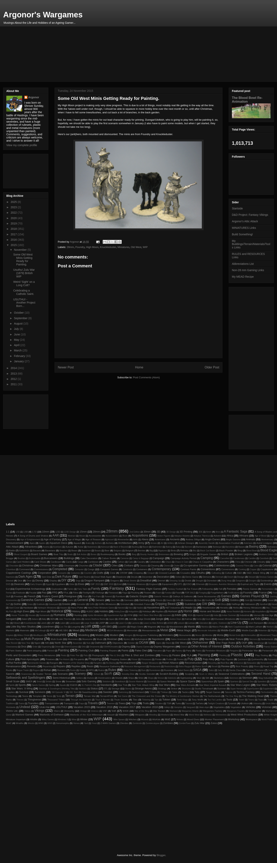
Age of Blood (261, 536)
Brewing (178, 554)
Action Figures (164, 536)
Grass (30, 604)
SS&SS (73, 685)
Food (178, 592)
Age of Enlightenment (30, 539)
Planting (223, 655)
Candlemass (239, 558)
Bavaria (37, 550)
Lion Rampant (256, 623)
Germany (144, 600)
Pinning (164, 655)
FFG (54, 592)
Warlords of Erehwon (52, 714)
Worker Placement (214, 719)
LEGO (170, 623)
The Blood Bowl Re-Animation (247, 99)
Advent (217, 535)
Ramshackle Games (36, 663)
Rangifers (98, 663)
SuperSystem (253, 689)
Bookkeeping (107, 554)
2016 (14, 239)
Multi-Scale (56, 639)
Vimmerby (69, 711)
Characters (222, 561)
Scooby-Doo (128, 674)
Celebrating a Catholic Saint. (23, 292)
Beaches (63, 551)
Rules (112, 670)
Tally (197, 692)
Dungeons (240, 581)
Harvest (121, 608)
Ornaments (94, 647)
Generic (99, 600)
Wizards (145, 719)
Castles (107, 561)
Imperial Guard (203, 615)
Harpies (63, 608)
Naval (208, 639)
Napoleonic (158, 639)
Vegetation (236, 707)
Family (95, 588)
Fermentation (268, 589)
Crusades (185, 573)
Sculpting (189, 674)
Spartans (234, 681)
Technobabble (267, 692)
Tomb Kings (182, 700)
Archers (98, 543)
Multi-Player (14, 639)
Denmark (219, 577)
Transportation (52, 703)
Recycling (212, 663)
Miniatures (123, 247)
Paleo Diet (141, 650)
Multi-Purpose (33, 639)
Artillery (170, 543)
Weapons (140, 714)
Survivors (39, 692)
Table (174, 692)
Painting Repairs (108, 650)
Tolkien (166, 699)
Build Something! (242, 234)
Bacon (145, 547)
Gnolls (208, 600)
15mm (83, 531)
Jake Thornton (65, 619)
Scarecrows (26, 674)
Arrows (153, 543)
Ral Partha (15, 662)
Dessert (252, 577)
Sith (207, 678)
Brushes (21, 558)
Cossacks (62, 573)
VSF (104, 711)
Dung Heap (226, 581)
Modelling (83, 635)
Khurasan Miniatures (224, 619)
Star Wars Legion (240, 684)
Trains (21, 703)
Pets (86, 655)
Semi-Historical (61, 677)
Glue (199, 600)
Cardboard (56, 561)
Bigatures (162, 551)
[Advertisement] (125, 54)
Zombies (168, 723)
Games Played (250, 596)
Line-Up (236, 622)
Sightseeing (186, 678)
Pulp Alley (208, 659)
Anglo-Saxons (233, 539)
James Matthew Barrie (95, 619)
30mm (147, 531)
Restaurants (154, 666)
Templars (37, 696)
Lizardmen (48, 626)
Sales (211, 670)
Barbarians (201, 546)
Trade (270, 699)
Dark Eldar (46, 577)
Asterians (248, 543)
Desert (230, 577)
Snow (58, 681)
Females (232, 588)
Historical (56, 611)
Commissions (41, 569)
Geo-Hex (115, 600)
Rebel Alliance (170, 662)
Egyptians (60, 584)
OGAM (143, 642)
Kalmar (188, 619)
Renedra (32, 666)
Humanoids (44, 615)
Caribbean (93, 561)
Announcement (14, 542)
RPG (91, 670)
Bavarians (50, 550)
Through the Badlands (81, 700)
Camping (206, 558)
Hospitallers (260, 611)
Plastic (237, 654)
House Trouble (18, 615)
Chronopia (69, 565)
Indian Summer (229, 615)
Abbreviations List (243, 263)
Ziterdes (124, 723)
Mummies (73, 639)
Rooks (73, 670)
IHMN (178, 615)
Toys (260, 699)
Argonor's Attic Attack (245, 221)
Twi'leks (200, 703)
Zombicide (137, 723)
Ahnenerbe (123, 539)
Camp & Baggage (141, 558)
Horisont (172, 611)
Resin (90, 666)
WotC (9, 723)
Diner (29, 581)
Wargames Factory (212, 711)
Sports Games (38, 685)
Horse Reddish (233, 611)
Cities (114, 565)
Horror (188, 611)
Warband (174, 711)
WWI (40, 723)
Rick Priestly (242, 666)
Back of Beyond (120, 547)
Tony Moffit (197, 699)
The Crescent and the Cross (146, 696)
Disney (39, 580)
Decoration (163, 576)
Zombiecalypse (152, 723)
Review (225, 666)
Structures (186, 689)
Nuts (88, 643)
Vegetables (219, 707)
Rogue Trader (22, 670)
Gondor (257, 600)
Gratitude (40, 604)
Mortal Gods (234, 635)
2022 (14, 212)
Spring (52, 685)
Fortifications (234, 593)
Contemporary (161, 569)
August (18, 323)
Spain (220, 681)
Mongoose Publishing (147, 635)
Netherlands (267, 639)
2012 (14, 378)
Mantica (204, 627)
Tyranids (232, 703)
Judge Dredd (143, 619)
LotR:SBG (106, 626)
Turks (178, 703)
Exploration (57, 589)
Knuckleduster (108, 247)
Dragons (114, 580)
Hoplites (160, 611)
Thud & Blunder (102, 700)
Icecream (167, 615)
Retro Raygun (185, 666)
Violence (95, 711)
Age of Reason (93, 539)
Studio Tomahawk (204, 688)
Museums (87, 639)
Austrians (57, 547)
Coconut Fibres (243, 566)
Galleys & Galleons (183, 596)
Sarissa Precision (255, 670)
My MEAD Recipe (243, 276)
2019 (14, 223)
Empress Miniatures (136, 584)
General (82, 600)
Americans (160, 539)
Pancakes (157, 651)
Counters (88, 573)
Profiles (169, 659)
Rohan (47, 670)
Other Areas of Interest (206, 646)
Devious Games (266, 577)
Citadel (97, 565)
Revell (214, 666)
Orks (84, 647)
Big (151, 550)
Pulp (191, 659)
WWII (49, 723)
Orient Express (71, 647)
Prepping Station (118, 659)
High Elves (23, 611)
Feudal (32, 592)
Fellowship (207, 589)
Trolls (146, 703)
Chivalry (261, 561)
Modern (114, 635)
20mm (96, 531)
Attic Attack (12, 546)
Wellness (207, 715)
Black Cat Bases (207, 551)
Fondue (168, 593)
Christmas (28, 565)
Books (121, 554)
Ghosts (159, 600)
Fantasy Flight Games (148, 588)
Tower (241, 700)
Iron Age (269, 615)
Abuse (82, 536)
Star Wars (164, 684)
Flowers (148, 592)
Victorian (266, 707)
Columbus (10, 569)
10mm (45, 531)
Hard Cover (14, 608)
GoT (8, 604)
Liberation (203, 623)
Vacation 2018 (149, 707)
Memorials (132, 630)
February (20, 356)
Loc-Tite (63, 627)
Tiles (135, 699)
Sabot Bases (183, 670)
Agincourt (109, 539)
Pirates (176, 655)
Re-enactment (127, 662)
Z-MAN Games (108, 723)
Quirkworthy (257, 659)
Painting (63, 650)
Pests (63, 655)
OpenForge (258, 643)
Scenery (80, 673)
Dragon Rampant (94, 580)
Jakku (78, 619)
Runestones (154, 670)
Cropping (138, 573)
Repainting (48, 666)
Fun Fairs (96, 596)
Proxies (180, 659)
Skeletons (219, 678)
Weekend (165, 715)
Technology (12, 696)
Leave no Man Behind (153, 623)
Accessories (95, 535)
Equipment (167, 584)
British (224, 554)
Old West (136, 247)
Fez (44, 592)
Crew (112, 573)
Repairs (60, 666)
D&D (239, 573)
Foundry (80, 247)
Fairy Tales (82, 589)
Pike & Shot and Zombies (140, 655)
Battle (12, 550)
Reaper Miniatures (150, 663)
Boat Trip (58, 554)
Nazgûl (221, 639)
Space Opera (187, 681)
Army (141, 542)
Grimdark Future (142, 604)
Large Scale (89, 623)
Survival (23, 692)
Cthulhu (200, 572)
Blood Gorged (20, 554)
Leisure (181, 623)
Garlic (70, 600)
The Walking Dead (253, 696)
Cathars (120, 562)
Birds (173, 550)
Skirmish (247, 677)
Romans (61, 670)
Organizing (46, 647)
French (31, 596)
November (20, 249)
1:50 (18, 532)
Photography (98, 655)
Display (53, 580)
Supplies (10, 692)
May (17, 339)
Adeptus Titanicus (202, 536)
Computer (79, 569)
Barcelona (230, 547)
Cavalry (141, 561)
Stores (128, 689)
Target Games (213, 692)
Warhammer (255, 711)
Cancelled (224, 558)
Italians (35, 619)
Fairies (70, 589)
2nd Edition (135, 532)
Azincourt (105, 547)
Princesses (146, 659)
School (97, 674)
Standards (106, 684)
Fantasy (116, 588)
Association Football (229, 543)
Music (100, 639)
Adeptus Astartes (182, 536)
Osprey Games (143, 647)
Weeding (153, 715)
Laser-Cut (123, 623)
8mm (218, 532)
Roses (82, 670)
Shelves (90, 678)
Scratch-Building (168, 673)
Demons (207, 576)
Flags (124, 593)
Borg (134, 554)
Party (189, 650)
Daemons (10, 577)
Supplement (268, 689)
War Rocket (159, 711)
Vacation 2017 (127, 707)
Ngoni (37, 643)
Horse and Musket (210, 611)
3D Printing (186, 531)
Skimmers (233, 678)
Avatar (80, 547)
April (17, 345)
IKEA (190, 615)
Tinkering (146, 700)
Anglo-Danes (212, 539)
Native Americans (179, 639)
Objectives (117, 643)
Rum (143, 670)
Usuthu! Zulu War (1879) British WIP (24, 273)
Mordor (208, 635)
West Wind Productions (244, 714)
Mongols (128, 635)
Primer (134, 659)
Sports (22, 684)
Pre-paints (79, 659)
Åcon (125, 535)
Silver (199, 678)
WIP (145, 247)
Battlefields (24, 551)
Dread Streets (129, 581)
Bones (93, 554)
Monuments (185, 635)
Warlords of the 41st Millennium (86, 714)
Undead (24, 707)
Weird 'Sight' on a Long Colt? (24, 283)
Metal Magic (184, 630)
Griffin (92, 604)
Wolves (179, 719)
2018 (14, 228)
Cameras (124, 558)
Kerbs (199, 619)
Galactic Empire (138, 596)
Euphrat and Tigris (250, 584)
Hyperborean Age (115, 615)
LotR (88, 626)
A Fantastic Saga (235, 531)
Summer (221, 688)
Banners (188, 547)
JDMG (121, 619)
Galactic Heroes (161, 596)
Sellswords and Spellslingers (25, 677)
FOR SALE (190, 593)
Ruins (101, 670)
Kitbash (16, 623)
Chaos (168, 562)
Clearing (155, 565)
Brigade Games (208, 554)
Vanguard (190, 707)
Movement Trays (268, 635)
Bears (74, 550)
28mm (70, 247)
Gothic (17, 604)
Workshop (233, 719)
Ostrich (184, 647)
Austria (46, 547)
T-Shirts (153, 692)
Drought (199, 581)
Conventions (208, 569)
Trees (122, 703)
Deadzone (121, 576)
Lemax (191, 623)
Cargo (80, 561)
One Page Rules (225, 642)
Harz (131, 608)
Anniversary (267, 539)
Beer (107, 550)
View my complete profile (21, 145)
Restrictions (169, 666)
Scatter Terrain (43, 674)
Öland (168, 643)
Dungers (253, 581)
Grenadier (80, 604)
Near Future (236, 639)
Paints (125, 650)
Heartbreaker (209, 607)
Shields (119, 678)
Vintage (83, 711)
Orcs (23, 646)
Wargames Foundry (236, 711)
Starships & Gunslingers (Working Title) (57, 689)
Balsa (178, 547)
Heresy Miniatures (252, 607)
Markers (270, 627)
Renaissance (13, 666)
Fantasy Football (175, 589)
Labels (44, 623)
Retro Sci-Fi (201, 666)
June (17, 334)
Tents (58, 696)
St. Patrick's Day (89, 685)
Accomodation (112, 536)
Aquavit (77, 543)
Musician (112, 639)
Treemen (111, 703)
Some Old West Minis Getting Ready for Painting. (23, 259)
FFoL (66, 592)
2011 (14, 384)
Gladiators (188, 600)
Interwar (257, 615)
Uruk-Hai (44, 707)
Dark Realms (84, 577)
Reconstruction (193, 662)
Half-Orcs (221, 604)
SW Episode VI (58, 692)
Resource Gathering (109, 666)
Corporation (44, 572)
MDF (52, 630)
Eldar (71, 584)
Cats (130, 561)
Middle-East (248, 630)
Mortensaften (250, 635)
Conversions (227, 569)
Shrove (160, 678)
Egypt (48, 584)
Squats (63, 685)
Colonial (267, 565)
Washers (124, 714)
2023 (14, 207)
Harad (274, 604)
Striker (174, 688)
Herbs (236, 607)
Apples (42, 543)
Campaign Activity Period (183, 558)
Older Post (212, 367)
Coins (256, 566)
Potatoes (50, 659)
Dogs (78, 581)
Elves (81, 584)
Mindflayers (38, 635)
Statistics (83, 689)
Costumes (75, 573)
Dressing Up (175, 581)
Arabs (88, 543)
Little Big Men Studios (23, 626)
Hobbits (103, 611)
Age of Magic (74, 539)
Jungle (159, 618)
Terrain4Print (106, 696)
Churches (84, 565)
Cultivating (216, 573)
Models (99, 635)
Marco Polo (218, 626)
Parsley (178, 651)
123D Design (70, 532)
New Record (11, 643)
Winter (84, 719)
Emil (119, 584)
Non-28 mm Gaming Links (248, 270)
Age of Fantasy (52, 539)
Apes (32, 543)
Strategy (162, 688)
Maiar (163, 627)
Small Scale (13, 681)
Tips (156, 700)
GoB (218, 600)
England (153, 584)
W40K (125, 711)
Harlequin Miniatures (47, 608)
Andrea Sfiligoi (193, 539)
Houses (32, 615)
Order (35, 647)
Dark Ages (25, 576)
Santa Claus (235, 670)
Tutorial (188, 703)
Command (24, 569)
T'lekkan (164, 692)
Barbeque (217, 547)
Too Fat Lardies (215, 700)
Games (226, 596)
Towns (251, 700)
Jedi (131, 619)
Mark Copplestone (236, 627)
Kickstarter (245, 619)
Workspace (251, 719)
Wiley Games (48, 719)
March (18, 350)
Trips (134, 703)
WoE (167, 719)
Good (271, 600)
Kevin (208, 619)
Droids (188, 580)
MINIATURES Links (244, 227)
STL (106, 689)
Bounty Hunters (147, 554)
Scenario (63, 673)
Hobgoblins (133, 611)
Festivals (20, 592)
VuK (113, 710)
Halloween (250, 604)
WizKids (156, 719)
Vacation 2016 (104, 707)
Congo (91, 569)
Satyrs (271, 670)
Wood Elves (193, 719)
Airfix (135, 539)
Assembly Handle (207, 543)
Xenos (76, 723)
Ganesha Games (32, 600)
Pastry (199, 651)
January (19, 361)
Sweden (107, 692)
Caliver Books (109, 558)
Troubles (159, 703)
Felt (220, 589)
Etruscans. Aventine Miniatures (223, 584)
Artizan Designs (186, 543)
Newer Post (66, 367)
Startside (237, 208)
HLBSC (90, 611)
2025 (14, 201)
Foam (158, 593)
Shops (151, 678)
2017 (14, 234)
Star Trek (123, 685)
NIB (47, 643)
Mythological (141, 639)
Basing (253, 546)
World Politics (267, 719)
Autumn (69, 546)
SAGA (197, 670)
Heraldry (224, 607)
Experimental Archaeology (30, 588)
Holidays (146, 611)
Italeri (25, 619)
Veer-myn (204, 707)
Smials (49, 681)
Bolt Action (82, 554)
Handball (264, 604)
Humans (59, 615)
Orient (58, 647)
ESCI (189, 584)
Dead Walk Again (103, 576)
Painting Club (86, 650)
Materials (24, 630)
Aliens (144, 539)
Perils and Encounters (18, 655)
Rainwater (272, 659)
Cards (69, 561)
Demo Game (191, 576)
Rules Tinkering (130, 670)
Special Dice (248, 681)
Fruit (85, 596)
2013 (14, 373)
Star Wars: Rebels (266, 684)
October (19, 312)
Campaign (158, 558)
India (216, 615)
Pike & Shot (115, 655)
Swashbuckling (90, 692)
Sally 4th (222, 670)
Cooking (242, 569)
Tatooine (228, 692)
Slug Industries (266, 678)
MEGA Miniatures (115, 630)
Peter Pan (75, 655)
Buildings (69, 558)
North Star (60, 642)
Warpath (111, 715)
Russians (169, 670)
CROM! (124, 573)
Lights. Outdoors (219, 623)
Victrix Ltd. (12, 710)
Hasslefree (153, 607)
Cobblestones (222, 565)
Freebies (18, 596)
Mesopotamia (149, 630)
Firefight (87, 592)
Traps (81, 703)
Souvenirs (151, 681)
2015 (14, 245)
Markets (10, 630)
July (17, 328)
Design (240, 576)
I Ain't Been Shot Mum (148, 615)
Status (94, 688)
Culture (228, 573)
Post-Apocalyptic (30, 659)
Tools (229, 699)
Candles (252, 558)
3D (158, 531)
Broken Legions (244, 554)
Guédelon (190, 604)
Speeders (261, 681)
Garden (57, 600)
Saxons (10, 673)
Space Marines (167, 681)
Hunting (78, 615)
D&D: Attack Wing (256, 573)
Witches (133, 719)
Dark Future (63, 576)
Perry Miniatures (46, 655)
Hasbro (140, 608)
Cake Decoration (89, 558)
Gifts (178, 600)
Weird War (179, 714)
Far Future (192, 589)
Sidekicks (172, 678)
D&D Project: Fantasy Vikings (250, 214)
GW (204, 604)
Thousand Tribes (56, 699)
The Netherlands (212, 696)
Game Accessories (207, 596)
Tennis (49, 696)
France (263, 592)
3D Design (171, 532)
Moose (198, 635)
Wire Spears (119, 719)
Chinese (248, 561)
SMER (29, 681)
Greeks (66, 604)
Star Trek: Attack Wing (143, 685)
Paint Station (15, 650)
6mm (208, 531)
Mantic (191, 626)
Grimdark (125, 604)
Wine (74, 719)
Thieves (20, 700)
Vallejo (167, 707)
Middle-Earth (228, 630)
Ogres (158, 643)
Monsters (167, 635)
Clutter (177, 566)
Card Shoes (40, 561)
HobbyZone (119, 611)
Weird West (194, 715)
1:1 (7, 531)
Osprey (126, 646)
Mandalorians (176, 626)
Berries (141, 550)
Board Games (39, 554)
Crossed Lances (167, 573)
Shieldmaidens (104, 678)
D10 (272, 573)
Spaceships (207, 681)
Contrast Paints (188, 569)
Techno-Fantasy (245, 692)
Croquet (151, 573)
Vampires (178, 707)
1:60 (25, 531)
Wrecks (31, 723)
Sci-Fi (108, 673)
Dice (20, 580)
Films (75, 592)
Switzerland (138, 692)
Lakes (63, 623)
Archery (110, 543)
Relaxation (252, 663)
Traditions (10, 703)
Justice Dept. (175, 619)
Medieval (91, 630)
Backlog (135, 547)
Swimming (123, 692)
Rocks (9, 670)
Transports (69, 703)
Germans (129, 600)
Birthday (184, 550)
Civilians (128, 565)
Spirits (12, 685)
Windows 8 (63, 719)
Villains (57, 711)
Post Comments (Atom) (146, 377)
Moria (220, 635)
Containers (141, 569)
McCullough (40, 630)
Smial (39, 681)
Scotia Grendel (147, 674)
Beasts (98, 551)
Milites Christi (23, 635)
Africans (244, 535)
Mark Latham (255, 626)
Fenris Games (250, 589)
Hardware (28, 607)
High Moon (92, 247)
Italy (44, 619)
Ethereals (200, 584)
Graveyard (53, 604)
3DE (200, 532)
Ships (131, 678)
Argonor (33, 97)
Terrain (70, 695)
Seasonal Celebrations (231, 673)
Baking (169, 547)
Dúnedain (212, 580)
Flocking (135, 592)
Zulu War (199, 723)
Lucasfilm (122, 627)
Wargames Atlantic (190, 711)
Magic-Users (136, 626)
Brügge (9, 558)
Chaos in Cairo (182, 562)
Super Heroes (236, 689)
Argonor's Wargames (43, 14)
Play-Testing (261, 655)
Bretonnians (164, 554)
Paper (169, 651)
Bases (241, 546)
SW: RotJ (73, 692)
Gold (247, 600)
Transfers (33, 703)
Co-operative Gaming (195, 565)
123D (57, 532)
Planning (204, 655)
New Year (25, 643)
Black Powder (226, 550)
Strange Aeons (143, 688)
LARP (102, 623)
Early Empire (36, 584)
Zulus (214, 723)
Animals (250, 539)
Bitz (194, 551)
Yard (86, 723)
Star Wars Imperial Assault (212, 685)
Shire (141, 678)
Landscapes (74, 623)
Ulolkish (245, 703)
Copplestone (266, 569)
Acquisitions (140, 535)
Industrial (244, 615)
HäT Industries (172, 607)
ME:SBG (63, 630)
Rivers (257, 666)
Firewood (113, 592)
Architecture (125, 542)
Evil (8, 589)
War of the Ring (142, 711)
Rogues (36, 670)
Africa (230, 535)
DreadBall (145, 580)
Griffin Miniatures (107, 604)
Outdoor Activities (243, 646)
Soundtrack (120, 681)
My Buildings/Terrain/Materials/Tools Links (251, 244)
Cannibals (264, 558)
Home (139, 367)
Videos (27, 711)
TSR (169, 703)
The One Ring (231, 696)
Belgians (118, 551)
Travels (93, 703)
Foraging (203, 593)
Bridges (192, 554)
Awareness (92, 547)
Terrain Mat (90, 696)
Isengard (11, 618)
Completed (59, 569)
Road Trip (269, 666)
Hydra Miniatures (95, 615)
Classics (143, 566)
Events (268, 584)
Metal (164, 630)
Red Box (225, 662)
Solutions (106, 681)
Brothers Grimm (266, 554)
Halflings (235, 604)
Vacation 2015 (81, 707)
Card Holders (23, 561)
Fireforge (99, 592)
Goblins (234, 600)
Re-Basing (111, 663)
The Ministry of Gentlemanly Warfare (182, 696)
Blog (239, 550)
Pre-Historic (64, 659)
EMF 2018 (108, 584)
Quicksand (242, 659)
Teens (25, 696)
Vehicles (250, 707)
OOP (244, 642)
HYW (130, 615)
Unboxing (257, 703)
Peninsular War (250, 650)
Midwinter (262, 630)
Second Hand (260, 673)
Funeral (108, 596)
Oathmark (100, 642)
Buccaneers (51, 558)
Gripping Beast (165, 604)
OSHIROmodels (110, 647)
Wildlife (34, 719)
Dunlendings (267, 580)
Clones (167, 566)
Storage (116, 688)
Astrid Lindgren (264, 543)
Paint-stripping (34, 650)
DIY (63, 580)
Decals (134, 576)
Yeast (94, 723)
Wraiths (20, 723)
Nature (195, 639)
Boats (70, 554)
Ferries (9, 593)
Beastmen (86, 551)
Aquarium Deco (58, 542)
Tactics (185, 692)
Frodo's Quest (50, 596)
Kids (258, 618)
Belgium (129, 550)
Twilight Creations (216, 703)
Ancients (175, 539)
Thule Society (121, 699)
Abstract (71, 536)
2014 (14, 368)
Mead (76, 630)
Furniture (120, 596)
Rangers (54, 662)
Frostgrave (70, 596)
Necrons (253, 639)
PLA (189, 655)
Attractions (31, 546)
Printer (158, 659)
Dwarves (19, 584)
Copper (253, 569)
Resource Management (135, 666)
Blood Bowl (251, 551)
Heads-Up (190, 607)
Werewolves (221, 715)
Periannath (267, 650)
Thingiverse (34, 699)
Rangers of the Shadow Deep (76, 663)
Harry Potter (77, 607)
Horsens (247, 611)
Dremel (161, 580)
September (21, 318)
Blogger (161, 855)
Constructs (127, 569)
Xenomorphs (62, 723)
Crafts (100, 572)
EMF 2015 (95, 584)
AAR (55, 535)
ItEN (52, 619)
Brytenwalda (34, 558)
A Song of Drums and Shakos (33, 535)
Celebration (155, 561)
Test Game (123, 696)
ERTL (179, 584)
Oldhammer (200, 642)
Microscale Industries (207, 630)
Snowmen (71, 681)
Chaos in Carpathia (202, 561)
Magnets (152, 626)
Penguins (234, 651)
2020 (14, 218)
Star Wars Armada (185, 685)
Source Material (136, 681)
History (76, 611)
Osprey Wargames (164, 646)
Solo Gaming (89, 681)
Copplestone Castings (18, 572)
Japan (111, 619)
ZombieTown (185, 723)
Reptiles (76, 666)
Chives (274, 562)
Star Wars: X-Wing (22, 688)
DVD (8, 584)
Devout (9, 580)
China (237, 562)
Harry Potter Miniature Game (101, 608)
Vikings (39, 710)
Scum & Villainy (206, 674)
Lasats (112, 623)
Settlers (79, 678)
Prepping (94, 659)
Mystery (127, 639)
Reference (238, 663)
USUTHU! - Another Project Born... (24, 303)
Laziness (135, 623)
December (147, 576)
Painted (50, 651)
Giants (169, 600)
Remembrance (267, 663)
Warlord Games (24, 714)
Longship (75, 626)
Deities (178, 577)
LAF (52, 623)
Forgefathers (217, 592)
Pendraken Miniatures (216, 651)
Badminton (157, 547)
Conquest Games (109, 569)
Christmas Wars (49, 565)
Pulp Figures (226, 659)
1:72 (34, 531)
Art (162, 543)
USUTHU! (61, 707)
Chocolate (13, 566)
